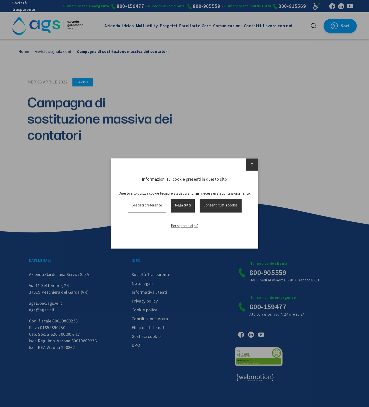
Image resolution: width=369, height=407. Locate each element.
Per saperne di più (184, 226)
